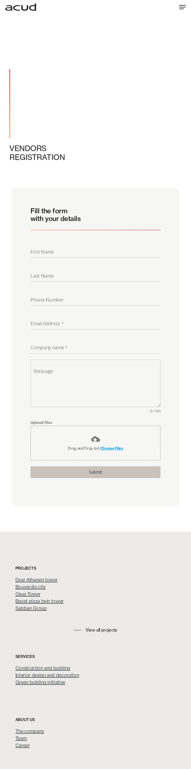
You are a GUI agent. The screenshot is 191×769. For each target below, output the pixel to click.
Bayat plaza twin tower (39, 601)
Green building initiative (40, 682)
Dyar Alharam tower (36, 580)
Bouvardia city (30, 587)
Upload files (41, 422)
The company (29, 731)
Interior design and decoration (47, 675)
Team (21, 738)
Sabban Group (31, 608)
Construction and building (42, 668)
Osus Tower (28, 594)
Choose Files (111, 448)
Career (22, 745)
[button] (182, 7)
